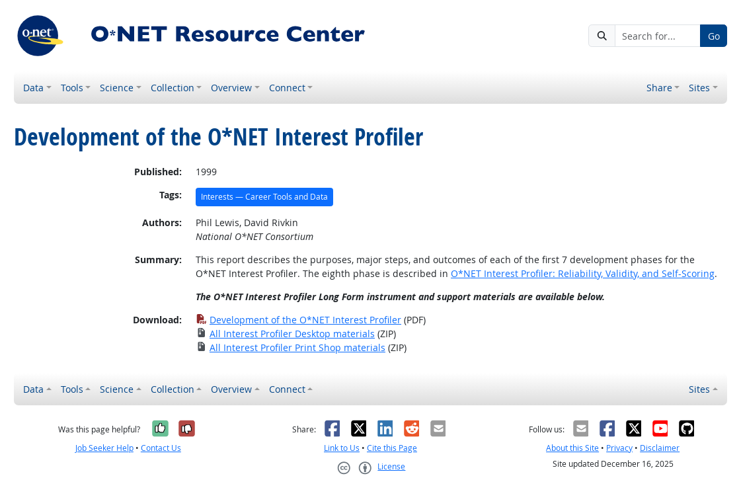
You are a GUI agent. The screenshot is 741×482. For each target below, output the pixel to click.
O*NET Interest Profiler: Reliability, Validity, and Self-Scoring (583, 273)
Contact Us (161, 448)
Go (714, 36)
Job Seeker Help (104, 448)
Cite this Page (392, 448)
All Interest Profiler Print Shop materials (290, 347)
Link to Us (342, 448)
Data (33, 87)
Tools (72, 87)
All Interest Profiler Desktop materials (285, 333)
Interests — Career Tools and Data (264, 196)
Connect (287, 87)
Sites (699, 87)
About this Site (572, 448)
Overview (231, 87)
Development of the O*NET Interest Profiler (298, 319)
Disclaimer (660, 448)
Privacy (619, 448)
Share (659, 87)
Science (117, 87)
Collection (172, 87)
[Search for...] (658, 35)
